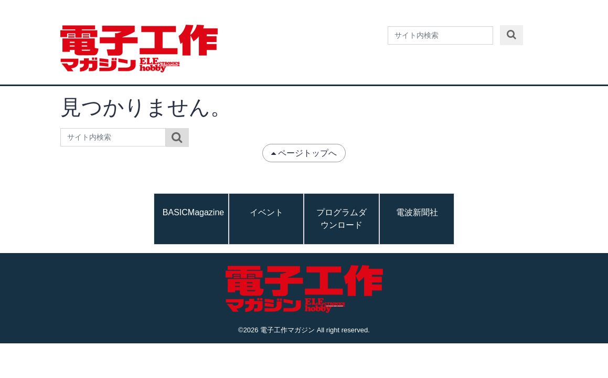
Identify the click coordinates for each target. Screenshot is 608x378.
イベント (266, 212)
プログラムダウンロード (341, 218)
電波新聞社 (417, 212)
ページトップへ (304, 153)
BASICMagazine (193, 212)
